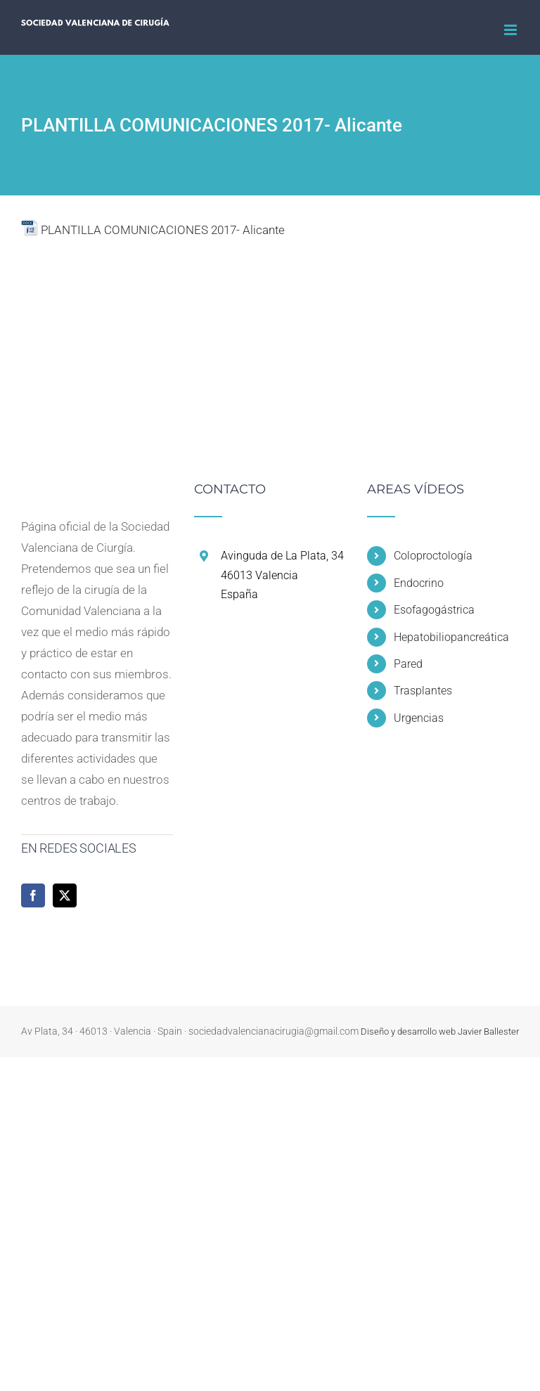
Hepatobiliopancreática (451, 637)
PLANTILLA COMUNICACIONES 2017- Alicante (163, 230)
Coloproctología (433, 555)
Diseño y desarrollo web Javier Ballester (440, 1031)
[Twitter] (65, 895)
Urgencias (419, 718)
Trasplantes (423, 690)
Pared (408, 664)
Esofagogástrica (434, 609)
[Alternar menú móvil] (511, 29)
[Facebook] (33, 895)
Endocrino (419, 583)
